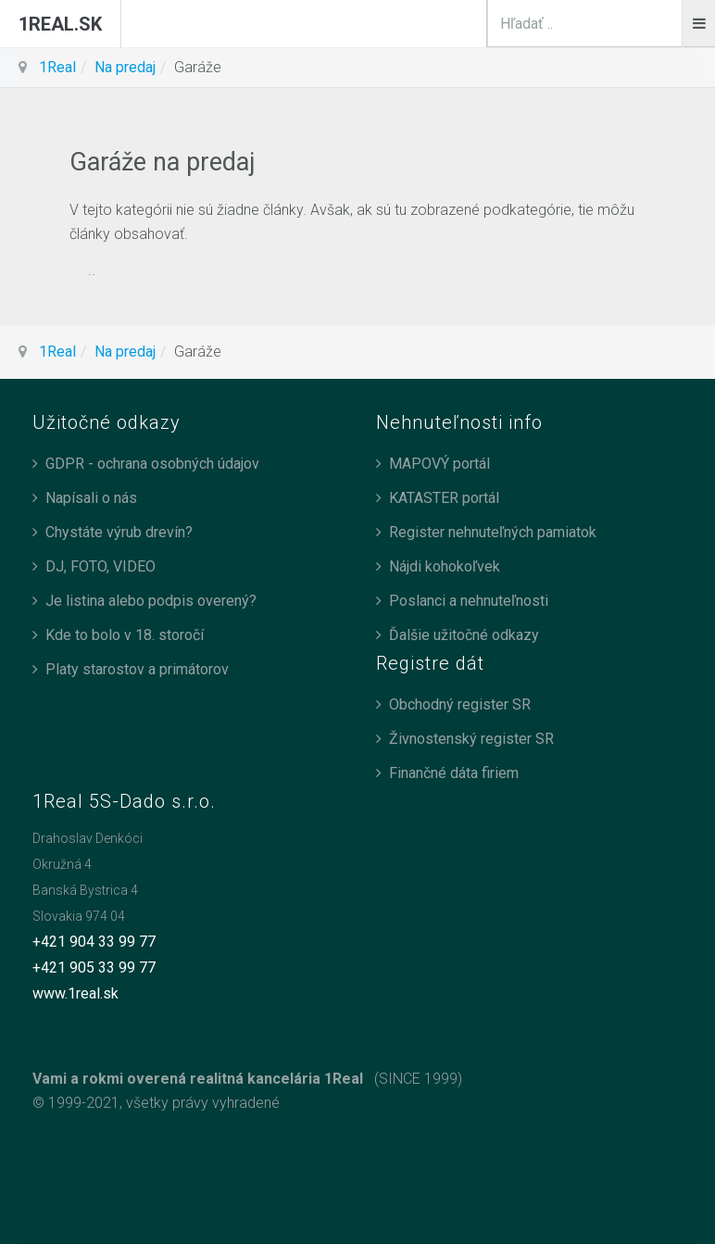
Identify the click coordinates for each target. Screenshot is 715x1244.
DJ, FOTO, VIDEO (100, 566)
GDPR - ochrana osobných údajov (152, 463)
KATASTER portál (444, 498)
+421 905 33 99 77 (94, 967)
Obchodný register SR (460, 704)
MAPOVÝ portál (439, 463)
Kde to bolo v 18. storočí (124, 635)
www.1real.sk (75, 993)
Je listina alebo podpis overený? (151, 600)
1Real (57, 67)
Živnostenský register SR (471, 739)
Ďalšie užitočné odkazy (464, 635)
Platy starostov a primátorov (137, 669)
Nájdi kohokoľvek (444, 566)
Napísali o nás (91, 498)
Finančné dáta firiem (454, 773)
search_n (683, 0)
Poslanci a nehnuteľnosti (468, 600)
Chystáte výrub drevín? (119, 532)
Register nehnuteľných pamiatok (492, 532)
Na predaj (125, 67)
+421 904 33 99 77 (94, 941)
